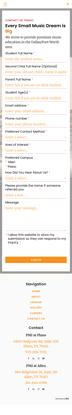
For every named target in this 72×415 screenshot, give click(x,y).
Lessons (36, 307)
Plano (12, 167)
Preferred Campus (19, 158)
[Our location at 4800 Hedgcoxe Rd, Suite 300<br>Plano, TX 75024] (36, 349)
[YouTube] (43, 364)
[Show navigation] (67, 4)
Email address (17, 105)
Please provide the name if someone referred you (33, 187)
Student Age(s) (17, 92)
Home (36, 296)
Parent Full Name (19, 79)
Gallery (36, 312)
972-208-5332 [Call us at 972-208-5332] (35, 357)
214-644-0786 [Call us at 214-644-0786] (36, 388)
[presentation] (21, 250)
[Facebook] (29, 364)
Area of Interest (18, 145)
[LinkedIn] (33, 364)
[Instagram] (38, 364)
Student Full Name (20, 53)
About (36, 301)
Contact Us (36, 323)
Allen (11, 162)
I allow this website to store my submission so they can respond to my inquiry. (37, 238)
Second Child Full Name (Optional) (31, 66)
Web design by (62, 404)
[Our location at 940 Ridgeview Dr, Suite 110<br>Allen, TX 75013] (36, 379)
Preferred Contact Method (26, 131)
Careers (36, 318)
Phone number (17, 118)
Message (12, 202)
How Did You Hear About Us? (27, 172)
